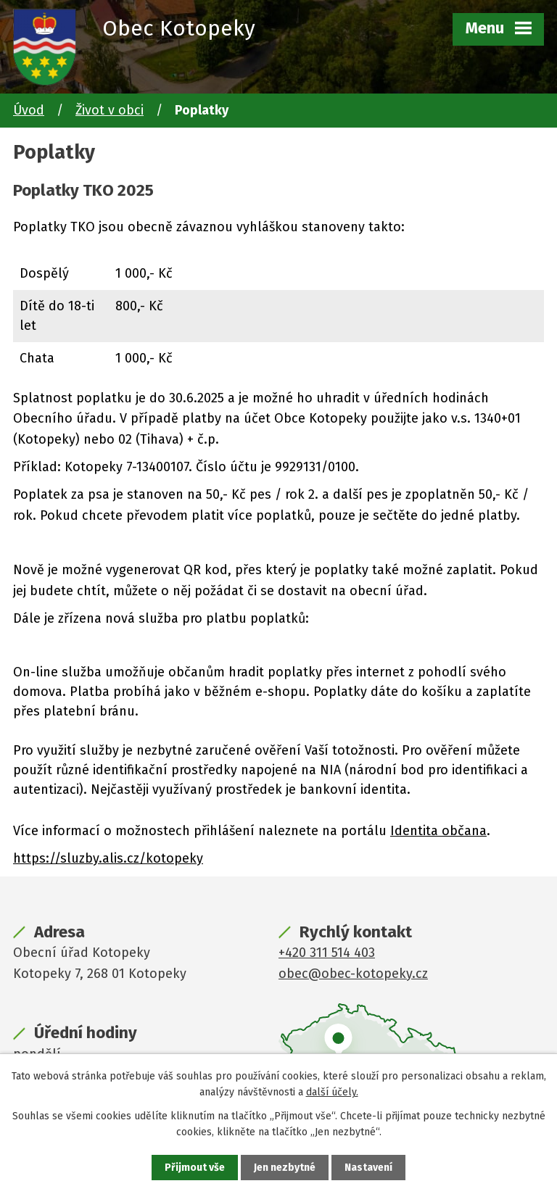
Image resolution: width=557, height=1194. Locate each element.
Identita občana (438, 831)
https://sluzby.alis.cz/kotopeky (108, 858)
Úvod (28, 110)
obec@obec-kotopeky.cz (353, 974)
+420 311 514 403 (326, 953)
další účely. (332, 1092)
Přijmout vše (195, 1167)
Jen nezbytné (284, 1167)
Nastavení (368, 1167)
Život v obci (109, 110)
